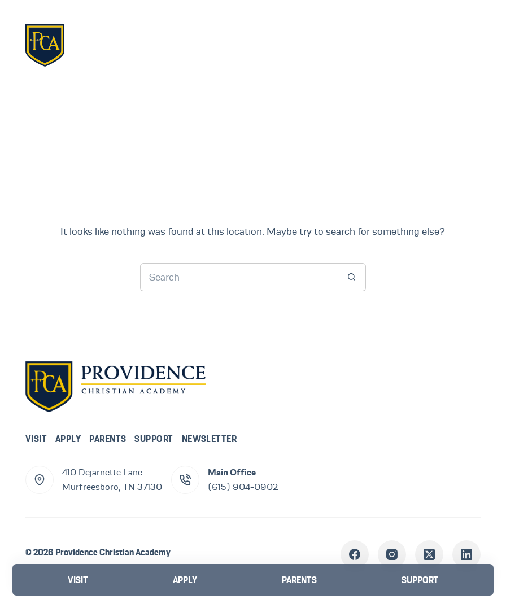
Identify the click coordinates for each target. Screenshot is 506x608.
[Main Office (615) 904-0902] (185, 480)
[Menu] (464, 44)
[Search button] (352, 277)
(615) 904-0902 (243, 487)
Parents (107, 438)
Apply (68, 438)
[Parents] (299, 579)
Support (153, 438)
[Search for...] (239, 277)
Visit (36, 438)
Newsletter (209, 438)
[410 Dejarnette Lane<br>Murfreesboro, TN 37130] (39, 480)
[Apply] (184, 579)
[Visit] (77, 579)
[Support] (420, 579)
